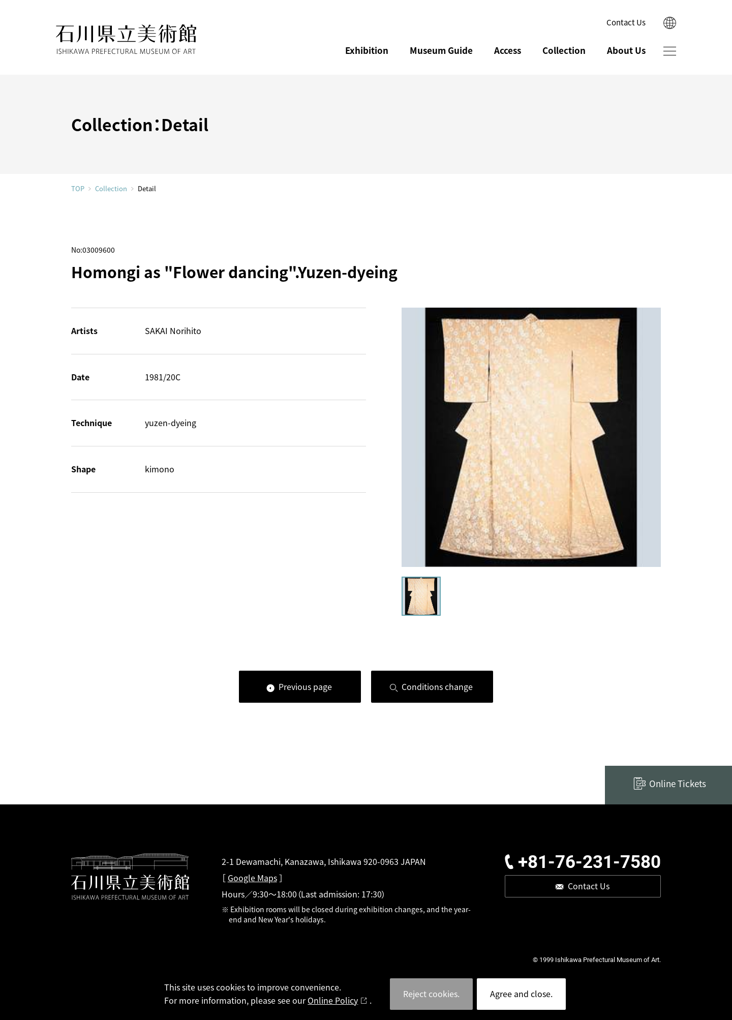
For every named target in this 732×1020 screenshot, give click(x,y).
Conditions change (437, 686)
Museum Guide (441, 50)
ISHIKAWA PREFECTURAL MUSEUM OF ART (126, 39)
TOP (77, 188)
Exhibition (366, 50)
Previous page (305, 686)
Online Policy (333, 1000)
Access (507, 50)
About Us (626, 50)
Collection (564, 50)
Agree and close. (521, 993)
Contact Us (626, 22)
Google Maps (252, 878)
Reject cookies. (431, 993)
